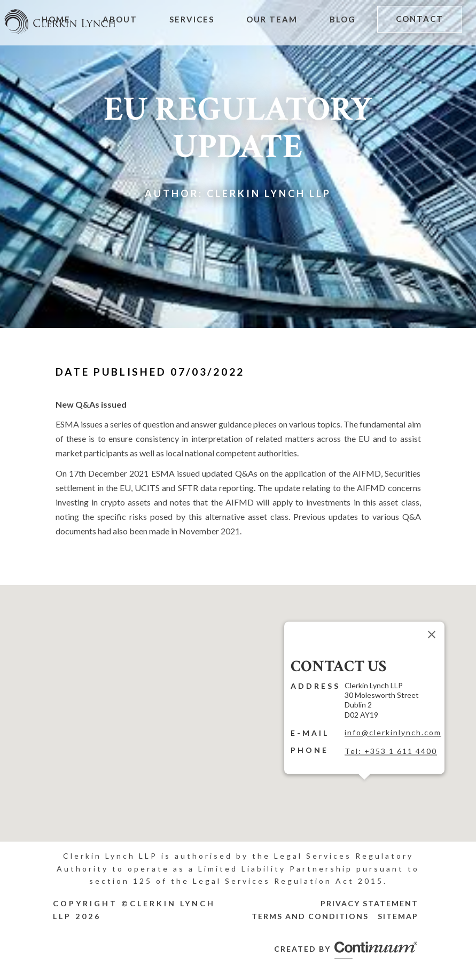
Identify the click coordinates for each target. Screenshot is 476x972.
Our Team (272, 19)
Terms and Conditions (310, 916)
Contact (419, 19)
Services (191, 19)
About (120, 19)
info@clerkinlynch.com (393, 732)
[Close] (431, 634)
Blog (343, 19)
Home (56, 19)
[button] (364, 786)
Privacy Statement (369, 903)
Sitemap (398, 916)
